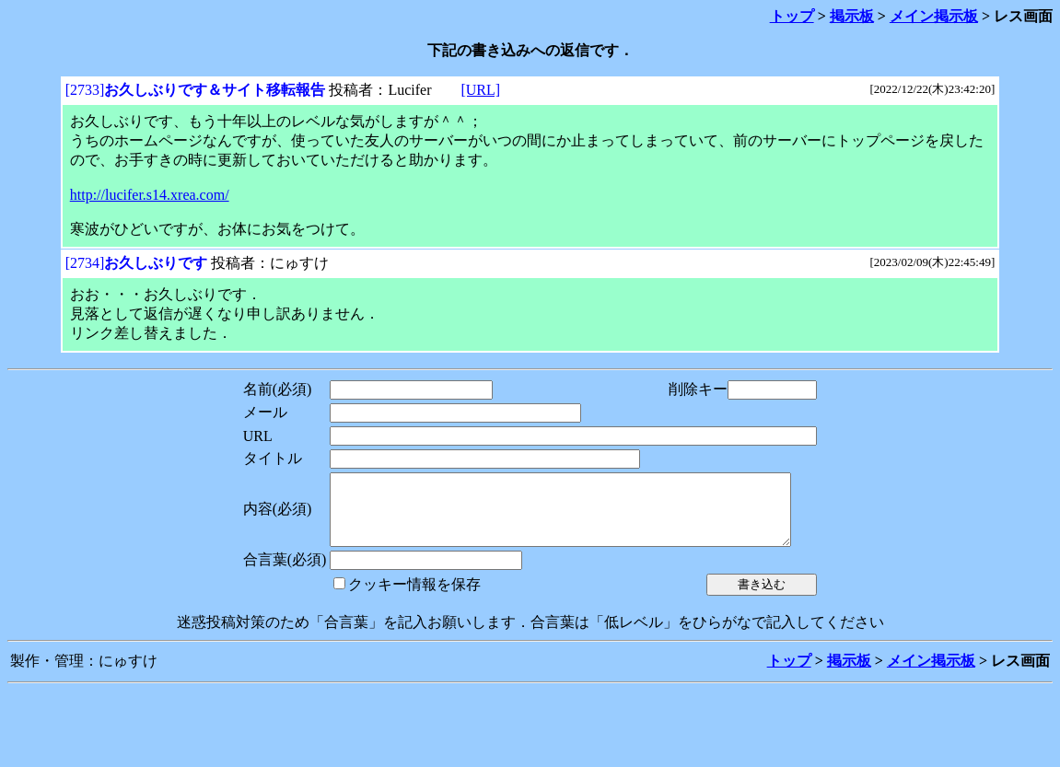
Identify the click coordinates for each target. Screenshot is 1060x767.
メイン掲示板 (934, 16)
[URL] (480, 90)
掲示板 (852, 16)
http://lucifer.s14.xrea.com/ (149, 195)
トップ (792, 16)
